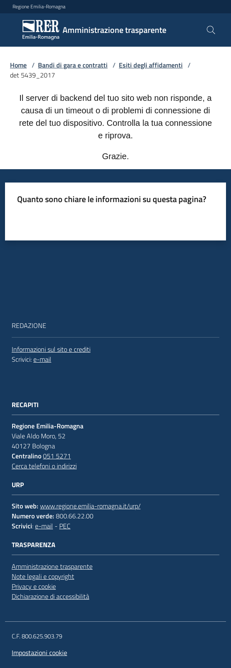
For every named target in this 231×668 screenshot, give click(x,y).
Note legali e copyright (43, 576)
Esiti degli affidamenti (151, 65)
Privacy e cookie (34, 586)
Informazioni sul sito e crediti (51, 349)
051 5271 (57, 456)
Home (18, 65)
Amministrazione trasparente (52, 566)
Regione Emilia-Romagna (39, 6)
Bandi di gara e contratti (73, 65)
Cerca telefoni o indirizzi (44, 466)
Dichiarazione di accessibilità (50, 596)
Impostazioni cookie (39, 653)
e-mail (42, 359)
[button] (210, 30)
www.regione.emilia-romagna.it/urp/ (90, 506)
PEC (64, 526)
